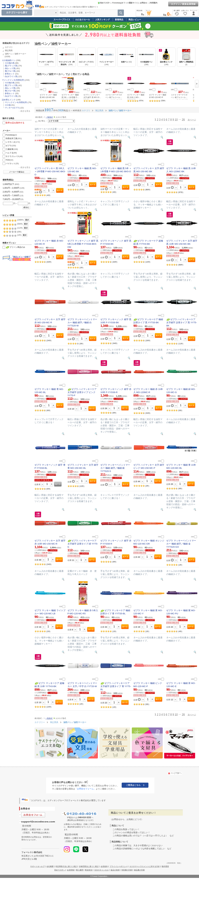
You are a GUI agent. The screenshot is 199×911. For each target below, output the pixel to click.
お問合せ (143, 3)
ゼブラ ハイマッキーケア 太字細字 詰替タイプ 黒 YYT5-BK (181, 322)
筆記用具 (9, 50)
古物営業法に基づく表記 (88, 866)
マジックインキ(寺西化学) (13, 80)
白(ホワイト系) (11, 76)
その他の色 (10, 63)
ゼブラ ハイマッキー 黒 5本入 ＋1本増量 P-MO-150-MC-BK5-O (50, 171)
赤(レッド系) (10, 68)
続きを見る (25, 111)
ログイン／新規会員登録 (183, 4)
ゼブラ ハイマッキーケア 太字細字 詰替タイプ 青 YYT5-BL (115, 686)
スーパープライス (62, 19)
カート (60, 190)
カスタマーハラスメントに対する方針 (144, 866)
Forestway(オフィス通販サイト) (125, 3)
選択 (27, 220)
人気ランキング (102, 19)
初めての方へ (104, 3)
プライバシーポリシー (118, 866)
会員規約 (104, 866)
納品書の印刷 (139, 870)
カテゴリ (9, 47)
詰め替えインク (8, 100)
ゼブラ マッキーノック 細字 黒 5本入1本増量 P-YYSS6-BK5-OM (83, 243)
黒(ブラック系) (11, 66)
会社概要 (50, 866)
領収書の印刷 (126, 870)
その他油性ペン (8, 60)
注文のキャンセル (101, 870)
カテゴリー (40, 722)
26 (183, 119)
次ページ (192, 120)
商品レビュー (135, 19)
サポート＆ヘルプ (37, 866)
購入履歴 (79, 870)
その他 (8, 105)
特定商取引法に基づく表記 (66, 866)
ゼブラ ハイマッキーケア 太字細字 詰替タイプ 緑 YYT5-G (83, 543)
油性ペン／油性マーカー (15, 54)
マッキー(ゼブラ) (12, 108)
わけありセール (82, 19)
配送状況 (88, 870)
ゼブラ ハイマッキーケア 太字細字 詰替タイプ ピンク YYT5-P (82, 392)
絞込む (26, 207)
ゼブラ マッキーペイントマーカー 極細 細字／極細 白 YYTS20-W (82, 322)
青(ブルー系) (10, 71)
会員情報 (70, 870)
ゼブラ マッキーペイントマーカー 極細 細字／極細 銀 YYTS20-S (115, 468)
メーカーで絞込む (17, 172)
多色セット (10, 74)
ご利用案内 (152, 3)
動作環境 (165, 866)
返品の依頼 (115, 870)
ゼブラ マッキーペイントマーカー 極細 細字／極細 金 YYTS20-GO (181, 543)
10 (176, 119)
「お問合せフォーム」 (85, 789)
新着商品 (119, 19)
